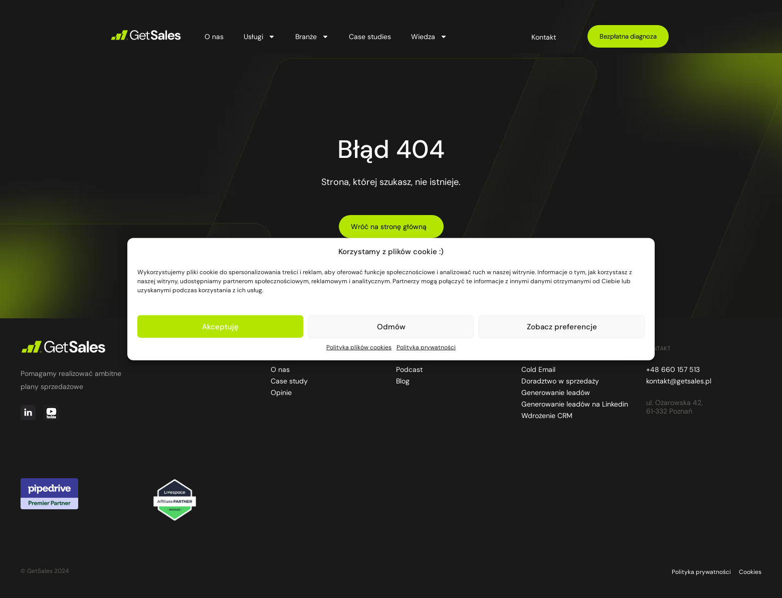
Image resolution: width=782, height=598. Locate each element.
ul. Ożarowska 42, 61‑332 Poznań (674, 407)
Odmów (391, 326)
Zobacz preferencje (562, 326)
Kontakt (543, 37)
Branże (312, 36)
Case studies (370, 36)
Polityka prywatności (426, 347)
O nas (214, 36)
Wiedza (429, 36)
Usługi (259, 36)
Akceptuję (220, 326)
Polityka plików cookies (359, 347)
